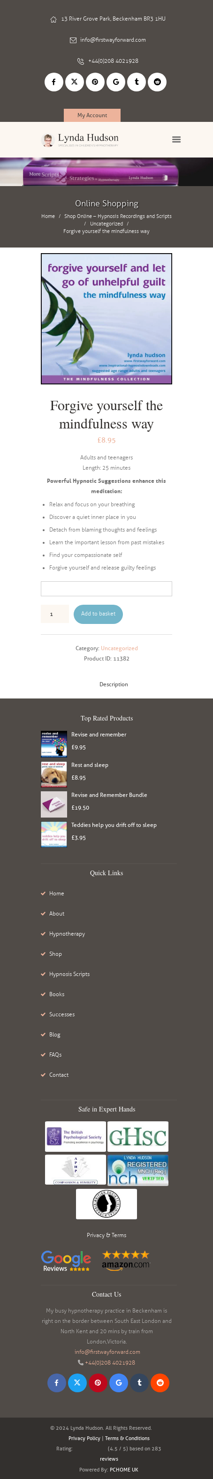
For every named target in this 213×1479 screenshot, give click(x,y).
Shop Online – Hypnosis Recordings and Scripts (118, 216)
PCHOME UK (124, 1469)
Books (56, 994)
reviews (109, 1459)
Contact (58, 1075)
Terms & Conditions (127, 1438)
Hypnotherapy (67, 934)
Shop (55, 954)
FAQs (55, 1054)
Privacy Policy (84, 1438)
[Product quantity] (55, 614)
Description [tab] (113, 684)
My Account (92, 115)
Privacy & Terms (106, 1235)
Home (48, 216)
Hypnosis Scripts (69, 974)
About (56, 913)
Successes (62, 1014)
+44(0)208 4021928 (113, 61)
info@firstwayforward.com (113, 40)
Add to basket (98, 613)
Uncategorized (106, 224)
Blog (54, 1034)
